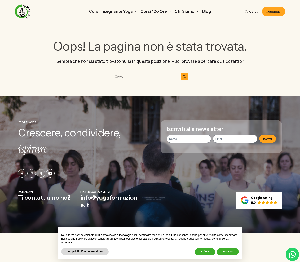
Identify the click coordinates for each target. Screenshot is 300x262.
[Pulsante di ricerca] (184, 76)
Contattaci (273, 11)
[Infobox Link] (47, 199)
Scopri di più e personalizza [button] (85, 251)
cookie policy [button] (75, 238)
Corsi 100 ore (156, 11)
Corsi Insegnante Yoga (113, 11)
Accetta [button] (228, 251)
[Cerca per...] (146, 76)
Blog (206, 11)
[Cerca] (251, 11)
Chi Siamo (187, 11)
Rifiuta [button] (205, 251)
